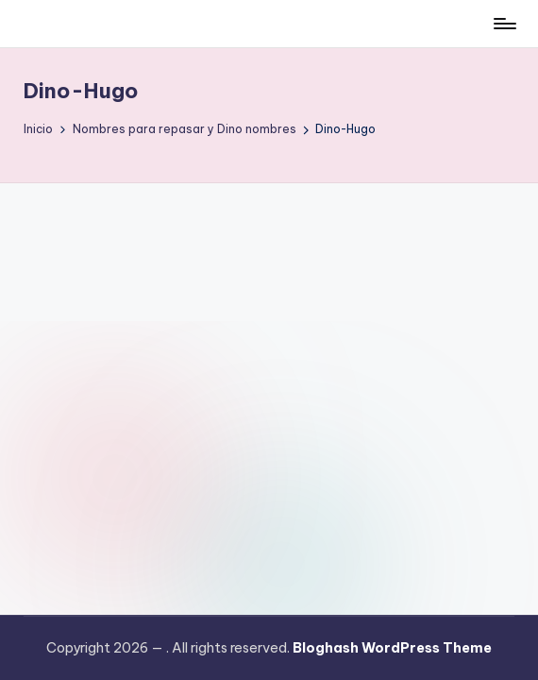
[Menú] (503, 23)
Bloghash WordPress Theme (392, 647)
